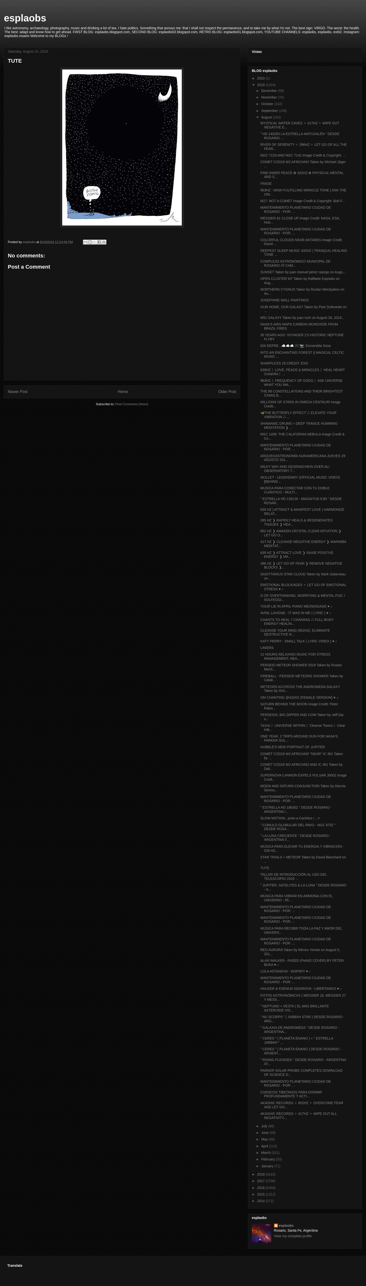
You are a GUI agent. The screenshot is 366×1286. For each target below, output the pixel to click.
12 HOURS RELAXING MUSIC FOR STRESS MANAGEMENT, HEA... (295, 656)
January (267, 1166)
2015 (261, 1194)
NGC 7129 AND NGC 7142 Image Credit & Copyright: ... (303, 155)
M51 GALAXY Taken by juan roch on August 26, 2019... (302, 318)
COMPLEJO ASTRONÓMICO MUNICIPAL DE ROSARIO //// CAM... (295, 263)
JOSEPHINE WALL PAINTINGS (284, 300)
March (266, 1153)
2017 (261, 1181)
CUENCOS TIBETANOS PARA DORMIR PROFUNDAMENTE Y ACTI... (291, 1094)
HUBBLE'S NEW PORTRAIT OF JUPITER (292, 747)
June (265, 1133)
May (264, 1139)
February (268, 1159)
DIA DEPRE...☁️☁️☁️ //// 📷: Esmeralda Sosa (295, 346)
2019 (261, 85)
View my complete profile (293, 1236)
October (267, 104)
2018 (261, 1174)
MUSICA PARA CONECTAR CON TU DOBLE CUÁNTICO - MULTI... (295, 490)
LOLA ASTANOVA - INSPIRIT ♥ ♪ (285, 971)
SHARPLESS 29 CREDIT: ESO (284, 363)
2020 (261, 78)
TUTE (264, 868)
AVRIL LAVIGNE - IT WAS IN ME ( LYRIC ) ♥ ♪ (295, 613)
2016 (261, 1188)
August (267, 117)
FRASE (266, 184)
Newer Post (18, 392)
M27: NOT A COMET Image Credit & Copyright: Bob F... (302, 201)
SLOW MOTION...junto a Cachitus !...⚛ (290, 818)
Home (123, 392)
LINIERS (267, 648)
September (270, 111)
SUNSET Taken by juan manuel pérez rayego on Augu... (303, 272)
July (264, 1126)
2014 (261, 1201)
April (265, 1146)
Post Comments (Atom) (131, 404)
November (269, 97)
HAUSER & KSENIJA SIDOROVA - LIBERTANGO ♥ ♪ (301, 989)
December (269, 91)
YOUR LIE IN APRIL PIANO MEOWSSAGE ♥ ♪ (296, 606)
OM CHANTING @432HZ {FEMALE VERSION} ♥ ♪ (299, 697)
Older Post (227, 392)
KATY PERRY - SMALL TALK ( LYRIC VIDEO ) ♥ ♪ (298, 641)
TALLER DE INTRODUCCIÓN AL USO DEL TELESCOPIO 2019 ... (293, 877)
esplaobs (25, 18)
